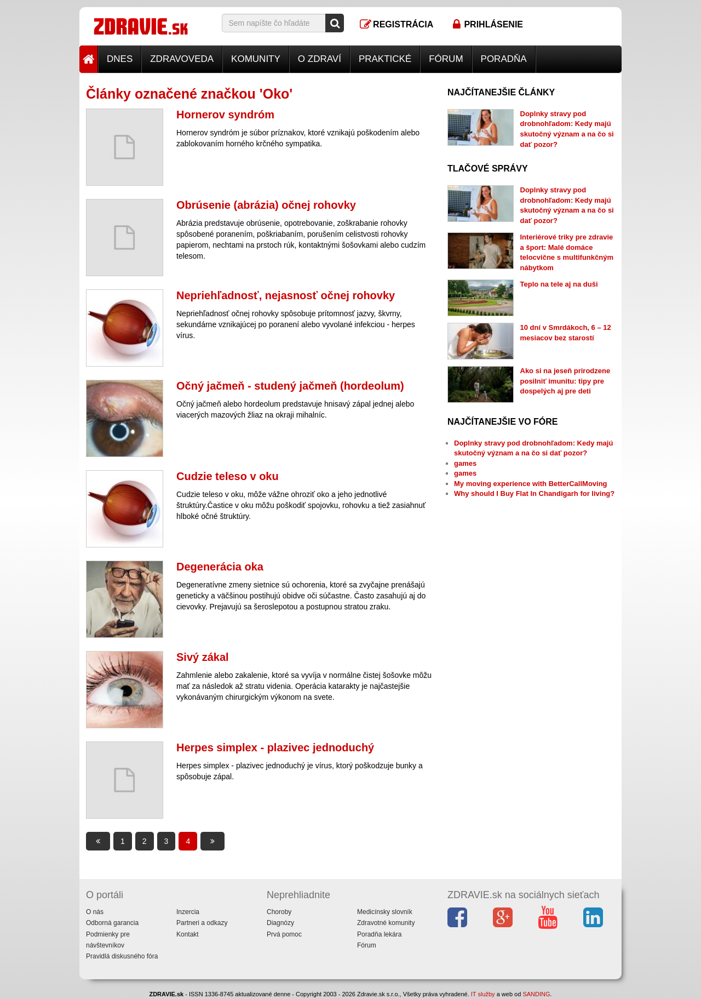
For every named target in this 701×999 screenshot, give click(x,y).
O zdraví (319, 59)
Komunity (255, 59)
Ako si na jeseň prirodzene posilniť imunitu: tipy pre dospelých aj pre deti (565, 381)
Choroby (279, 912)
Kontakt (187, 934)
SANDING (536, 994)
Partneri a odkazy (201, 923)
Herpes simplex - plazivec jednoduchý (275, 747)
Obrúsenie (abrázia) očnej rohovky (266, 205)
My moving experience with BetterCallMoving (530, 483)
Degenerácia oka (219, 567)
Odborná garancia (112, 923)
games (465, 463)
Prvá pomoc (284, 934)
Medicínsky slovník (384, 912)
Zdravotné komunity (386, 923)
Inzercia (187, 912)
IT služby (483, 994)
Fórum (446, 59)
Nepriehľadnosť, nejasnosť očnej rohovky (285, 295)
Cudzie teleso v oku (227, 476)
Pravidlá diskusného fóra (122, 956)
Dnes (120, 59)
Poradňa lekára (379, 934)
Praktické (385, 59)
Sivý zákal (202, 657)
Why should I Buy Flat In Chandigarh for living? (534, 493)
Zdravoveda (182, 59)
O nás (95, 912)
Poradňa (504, 59)
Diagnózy (280, 923)
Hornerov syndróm (225, 115)
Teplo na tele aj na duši (559, 284)
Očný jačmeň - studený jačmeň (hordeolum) (290, 386)
